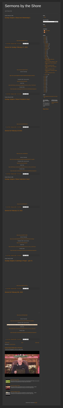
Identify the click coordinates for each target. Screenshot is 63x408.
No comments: (19, 43)
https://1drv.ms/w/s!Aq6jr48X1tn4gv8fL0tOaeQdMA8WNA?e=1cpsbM (22, 159)
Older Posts (37, 342)
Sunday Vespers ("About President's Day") (17, 99)
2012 (45, 89)
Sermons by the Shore (23, 6)
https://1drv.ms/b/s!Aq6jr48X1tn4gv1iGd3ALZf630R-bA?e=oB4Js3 (22, 320)
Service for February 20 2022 (13, 130)
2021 (45, 76)
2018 (45, 80)
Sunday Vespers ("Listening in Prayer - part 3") (18, 261)
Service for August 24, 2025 (15, 391)
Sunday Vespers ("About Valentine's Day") (17, 179)
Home (22, 342)
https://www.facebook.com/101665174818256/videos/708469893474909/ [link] (22, 324)
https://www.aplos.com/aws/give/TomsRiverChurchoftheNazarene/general (23, 170)
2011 (45, 90)
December (47, 43)
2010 (45, 91)
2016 (45, 83)
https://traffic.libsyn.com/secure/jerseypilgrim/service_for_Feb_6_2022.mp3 (22, 328)
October (46, 46)
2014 (45, 86)
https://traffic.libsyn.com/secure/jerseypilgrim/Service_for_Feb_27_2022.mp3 (22, 85)
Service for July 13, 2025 (15, 379)
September (47, 48)
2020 (45, 77)
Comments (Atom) (12, 344)
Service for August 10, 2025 (15, 385)
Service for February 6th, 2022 (14, 292)
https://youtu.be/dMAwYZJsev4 (22, 40)
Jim (45, 32)
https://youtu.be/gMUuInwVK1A (22, 285)
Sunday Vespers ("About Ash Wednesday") (17, 17)
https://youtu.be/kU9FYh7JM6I (22, 235)
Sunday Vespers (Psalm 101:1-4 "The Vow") (13, 347)
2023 (45, 41)
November (47, 45)
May (46, 53)
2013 (45, 87)
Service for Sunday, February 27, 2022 (16, 47)
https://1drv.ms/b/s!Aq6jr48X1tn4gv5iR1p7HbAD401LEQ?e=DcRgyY (22, 238)
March (46, 56)
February (46, 58)
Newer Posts (7, 342)
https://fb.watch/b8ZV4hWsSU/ (22, 242)
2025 (45, 38)
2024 (45, 39)
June (46, 52)
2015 (45, 84)
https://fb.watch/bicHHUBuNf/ (22, 163)
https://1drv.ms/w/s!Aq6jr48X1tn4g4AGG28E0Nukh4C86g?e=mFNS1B (22, 75)
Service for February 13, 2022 (13, 210)
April (46, 55)
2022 (45, 42)
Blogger (36, 402)
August (46, 49)
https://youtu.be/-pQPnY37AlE (22, 69)
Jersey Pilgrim (47, 30)
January (46, 74)
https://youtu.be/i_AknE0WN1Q (22, 153)
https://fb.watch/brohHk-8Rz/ (22, 81)
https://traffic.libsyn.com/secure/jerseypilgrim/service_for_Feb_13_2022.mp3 (22, 246)
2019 (45, 79)
